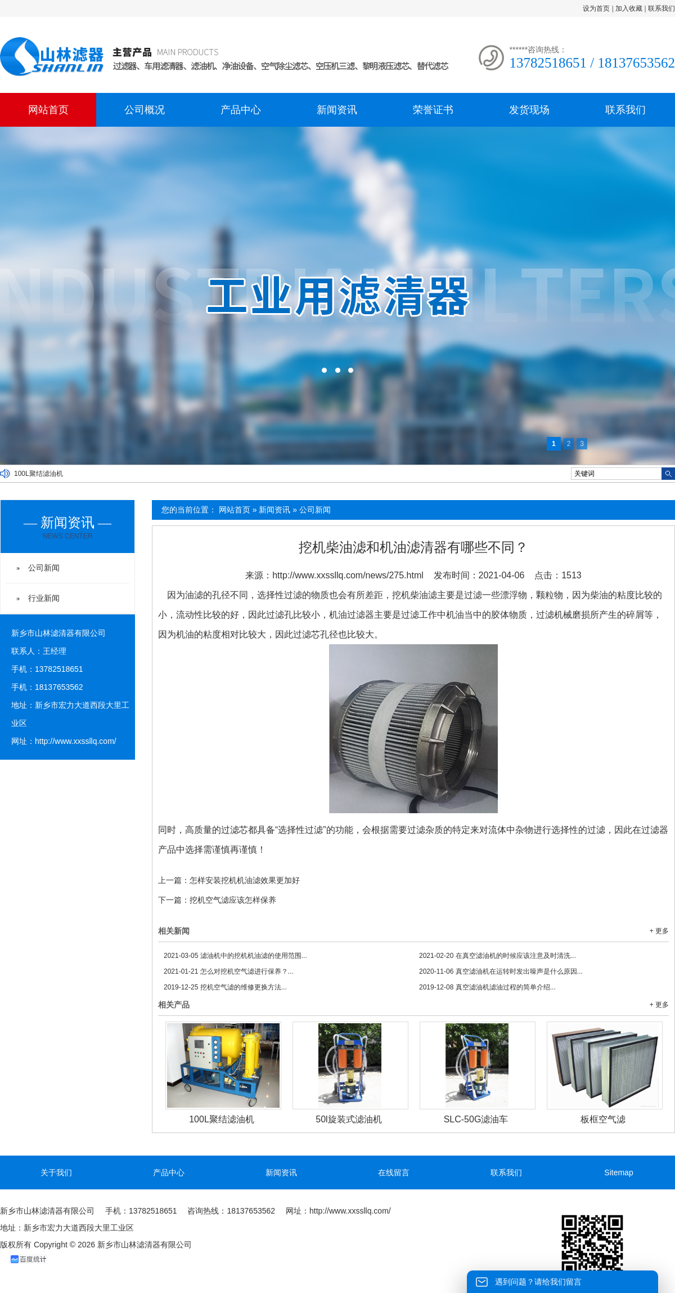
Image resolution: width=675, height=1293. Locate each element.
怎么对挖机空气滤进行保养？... (229, 971)
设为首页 (596, 8)
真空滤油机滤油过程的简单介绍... (487, 987)
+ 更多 (659, 931)
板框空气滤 (603, 1119)
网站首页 (48, 109)
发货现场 (529, 109)
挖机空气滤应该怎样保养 (233, 899)
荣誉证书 (433, 109)
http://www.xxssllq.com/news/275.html (348, 575)
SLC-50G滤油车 (476, 1119)
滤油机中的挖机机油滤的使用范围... (235, 956)
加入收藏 (628, 8)
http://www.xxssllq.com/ (75, 741)
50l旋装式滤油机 (348, 1119)
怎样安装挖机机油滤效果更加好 (245, 880)
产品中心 (240, 109)
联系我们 (661, 8)
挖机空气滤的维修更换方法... (225, 987)
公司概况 (144, 109)
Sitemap (618, 1172)
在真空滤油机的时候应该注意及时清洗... (497, 956)
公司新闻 (315, 509)
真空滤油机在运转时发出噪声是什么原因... (501, 971)
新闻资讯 (337, 109)
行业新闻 (44, 598)
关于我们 (56, 1172)
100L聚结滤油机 (38, 474)
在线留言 (394, 1172)
